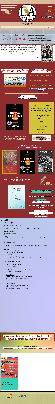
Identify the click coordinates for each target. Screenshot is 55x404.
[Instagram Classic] (25, 396)
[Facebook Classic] (22, 396)
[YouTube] (19, 396)
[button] (7, 12)
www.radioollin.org (17, 271)
